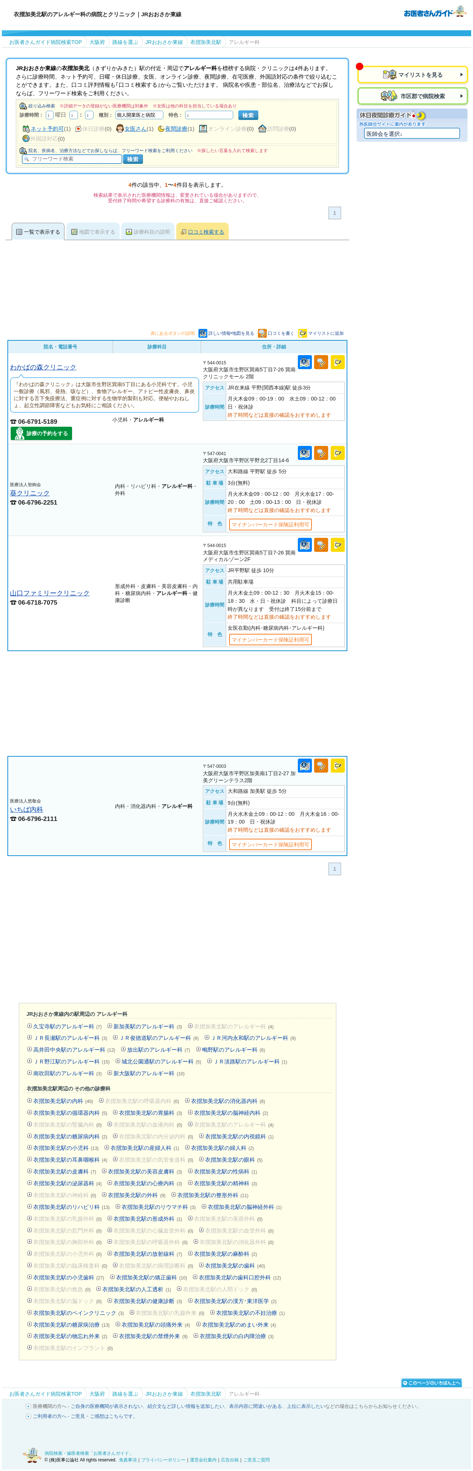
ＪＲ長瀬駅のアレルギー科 (70, 1038)
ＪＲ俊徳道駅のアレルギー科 (159, 1038)
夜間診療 (176, 129)
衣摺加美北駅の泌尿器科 (67, 1183)
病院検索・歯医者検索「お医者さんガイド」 (89, 1453)
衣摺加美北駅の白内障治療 (237, 1336)
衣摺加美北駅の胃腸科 (150, 1113)
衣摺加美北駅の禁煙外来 (153, 1336)
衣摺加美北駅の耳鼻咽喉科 (70, 1159)
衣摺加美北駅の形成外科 (147, 1219)
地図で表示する (97, 232)
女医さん (136, 129)
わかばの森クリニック (43, 367)
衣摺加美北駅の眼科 (234, 1159)
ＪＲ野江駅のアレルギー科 (71, 1061)
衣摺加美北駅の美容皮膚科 (145, 1171)
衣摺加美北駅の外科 (137, 1195)
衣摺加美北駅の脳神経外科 (245, 1207)
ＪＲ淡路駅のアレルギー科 (250, 1061)
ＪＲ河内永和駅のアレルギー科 (253, 1038)
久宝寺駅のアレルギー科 (67, 1026)
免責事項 (128, 1460)
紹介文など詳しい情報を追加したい (185, 1406)
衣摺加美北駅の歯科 (235, 1265)
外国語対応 (44, 138)
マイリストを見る (420, 75)
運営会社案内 (203, 1460)
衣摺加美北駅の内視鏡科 (239, 1136)
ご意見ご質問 (256, 1460)
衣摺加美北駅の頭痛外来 (156, 1325)
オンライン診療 (227, 129)
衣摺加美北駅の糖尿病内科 (70, 1136)
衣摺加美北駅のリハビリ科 (71, 1207)
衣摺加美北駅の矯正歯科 (151, 1277)
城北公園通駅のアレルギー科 (161, 1061)
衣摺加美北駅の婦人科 (222, 1148)
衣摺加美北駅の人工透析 (136, 1289)
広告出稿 (230, 1460)
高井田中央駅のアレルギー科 (74, 1049)
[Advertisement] (177, 703)
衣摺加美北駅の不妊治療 (250, 1313)
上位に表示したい (306, 1406)
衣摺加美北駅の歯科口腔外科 (240, 1277)
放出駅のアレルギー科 (158, 1049)
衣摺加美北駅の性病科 (225, 1171)
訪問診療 (278, 129)
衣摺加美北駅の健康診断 (147, 1301)
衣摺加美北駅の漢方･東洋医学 (235, 1301)
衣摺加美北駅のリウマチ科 (159, 1207)
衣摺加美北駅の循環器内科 (70, 1113)
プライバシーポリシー (163, 1460)
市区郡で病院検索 (422, 96)
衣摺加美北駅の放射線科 (147, 1254)
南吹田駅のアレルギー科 (67, 1073)
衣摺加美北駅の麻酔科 (225, 1254)
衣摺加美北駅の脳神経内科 (231, 1113)
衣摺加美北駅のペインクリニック (78, 1313)
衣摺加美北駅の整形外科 (212, 1195)
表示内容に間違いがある (255, 1406)
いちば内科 (26, 809)
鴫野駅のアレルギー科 (233, 1049)
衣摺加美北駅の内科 (63, 1101)
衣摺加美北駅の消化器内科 (228, 1101)
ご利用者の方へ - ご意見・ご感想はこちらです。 (85, 1416)
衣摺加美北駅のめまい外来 (239, 1325)
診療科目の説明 (152, 232)
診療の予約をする (47, 433)
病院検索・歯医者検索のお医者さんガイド (435, 10)
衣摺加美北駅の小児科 (66, 1148)
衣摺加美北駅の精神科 (225, 1183)
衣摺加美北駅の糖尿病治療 (71, 1325)
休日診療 (93, 129)
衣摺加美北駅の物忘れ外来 (70, 1336)
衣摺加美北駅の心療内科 (147, 1183)
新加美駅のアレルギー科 (147, 1026)
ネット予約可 (47, 129)
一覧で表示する (42, 232)
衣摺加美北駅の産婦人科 (144, 1148)
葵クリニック (30, 493)
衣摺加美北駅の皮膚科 (64, 1171)
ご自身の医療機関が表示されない (107, 1406)
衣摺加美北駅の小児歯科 (68, 1277)
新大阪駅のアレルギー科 (148, 1073)
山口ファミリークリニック (50, 593)
